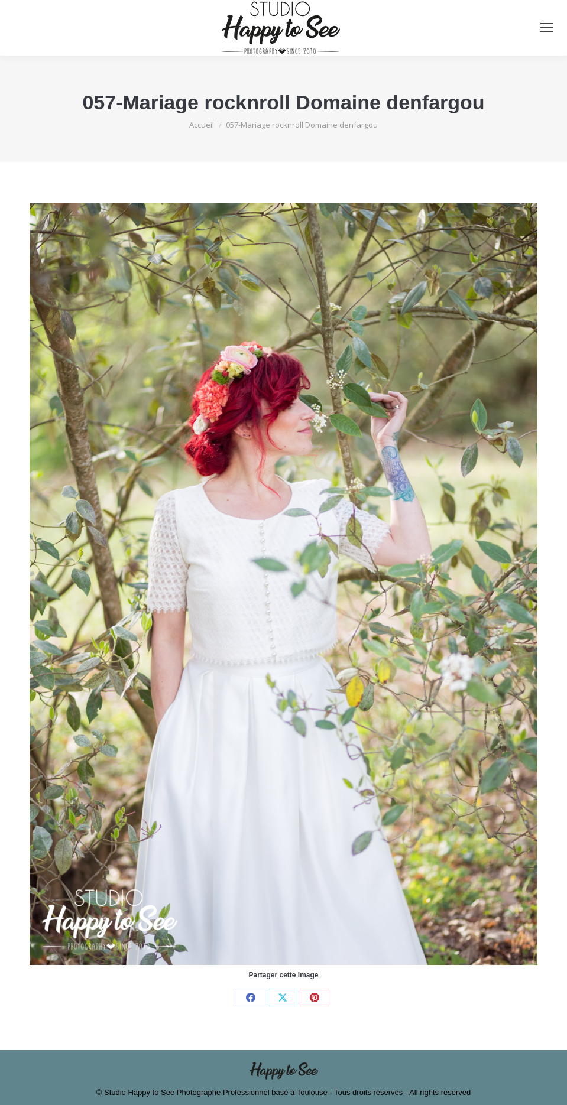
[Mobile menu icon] (547, 28)
